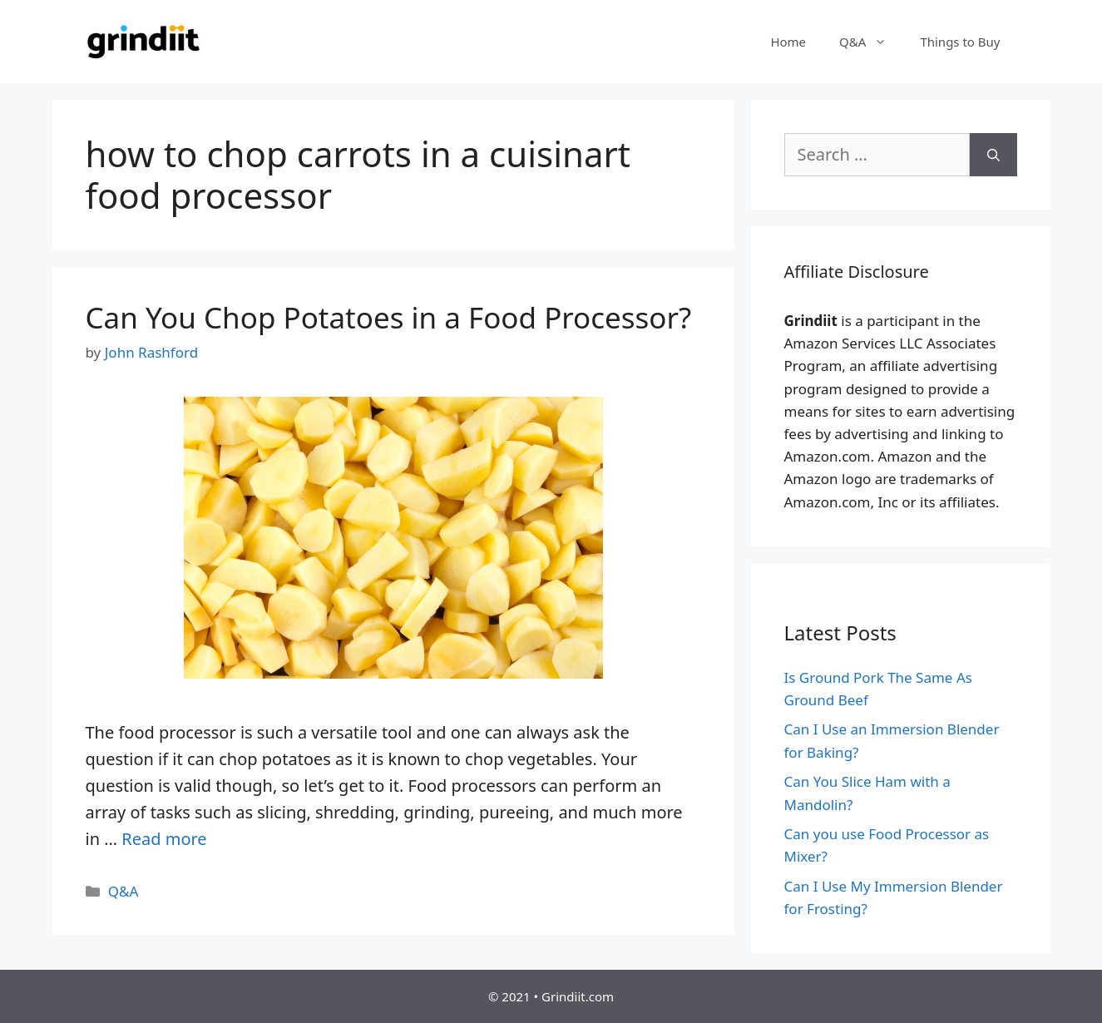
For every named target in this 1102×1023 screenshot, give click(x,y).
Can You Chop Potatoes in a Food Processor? (389, 317)
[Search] (993, 154)
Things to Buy (960, 41)
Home (788, 41)
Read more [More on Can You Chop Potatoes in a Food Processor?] (163, 839)
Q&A (871, 42)
